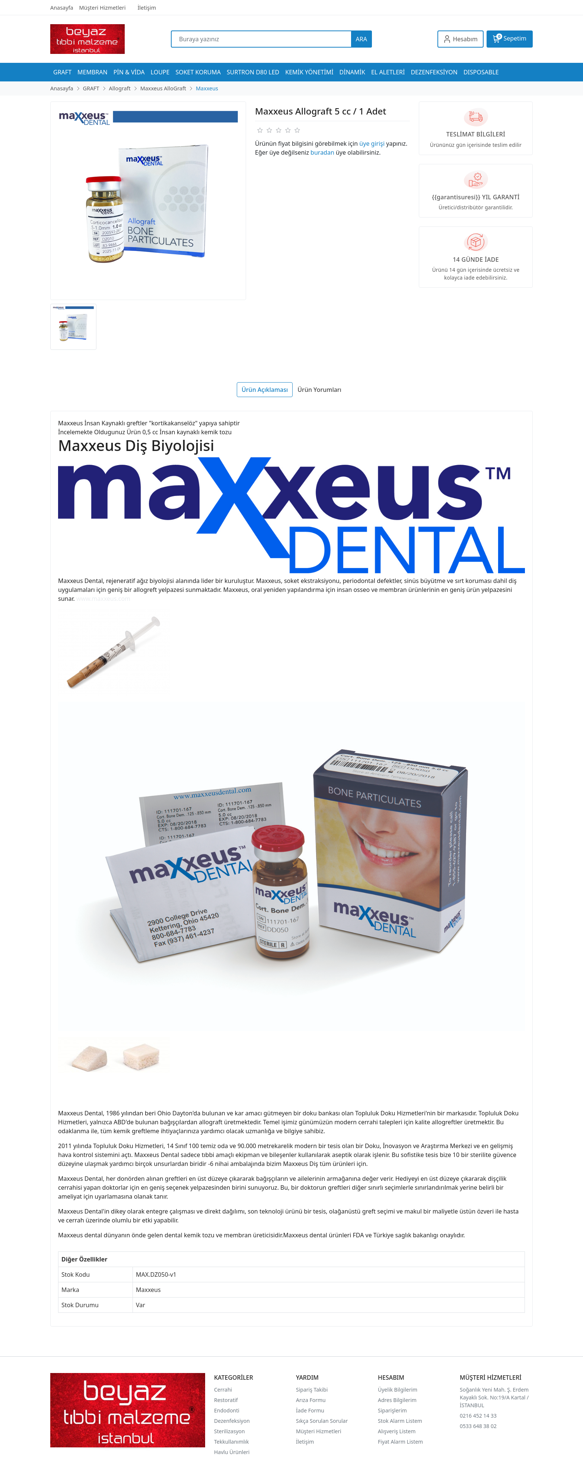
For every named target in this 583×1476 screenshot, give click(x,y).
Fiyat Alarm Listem (400, 1441)
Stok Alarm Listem (400, 1420)
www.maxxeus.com (103, 598)
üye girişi (372, 143)
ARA (361, 39)
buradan (322, 152)
